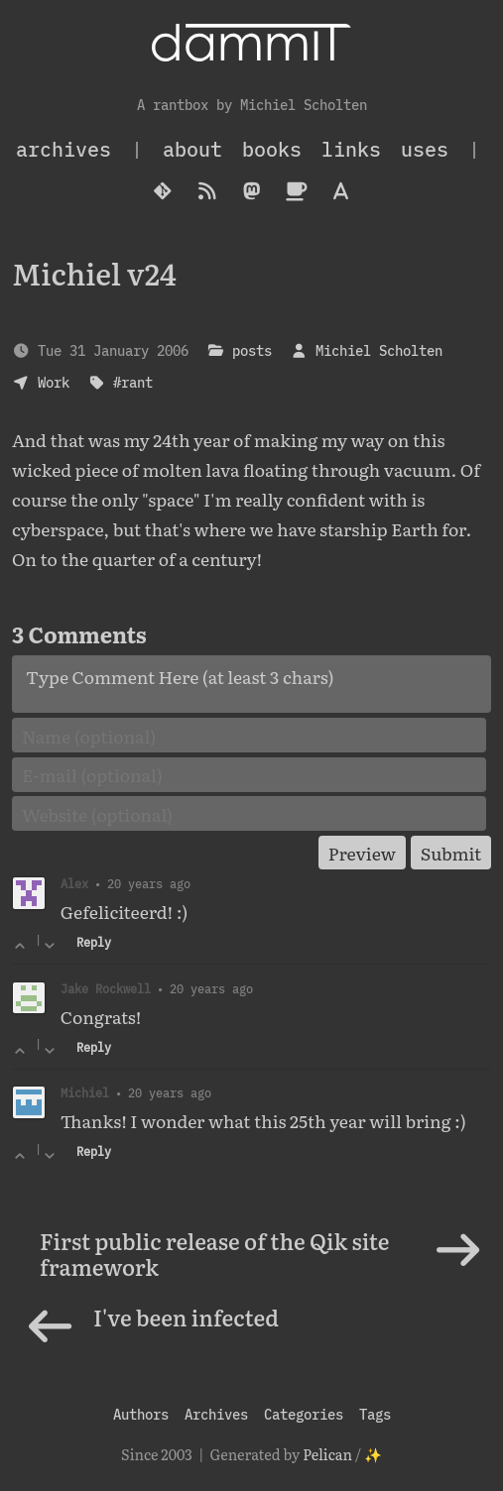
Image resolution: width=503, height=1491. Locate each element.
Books (272, 149)
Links (351, 149)
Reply (93, 942)
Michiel (85, 1092)
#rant (133, 382)
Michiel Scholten (378, 350)
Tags (375, 1414)
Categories (303, 1414)
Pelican (327, 1453)
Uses (424, 149)
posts (252, 350)
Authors (141, 1414)
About (192, 149)
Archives (216, 1414)
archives (63, 149)
